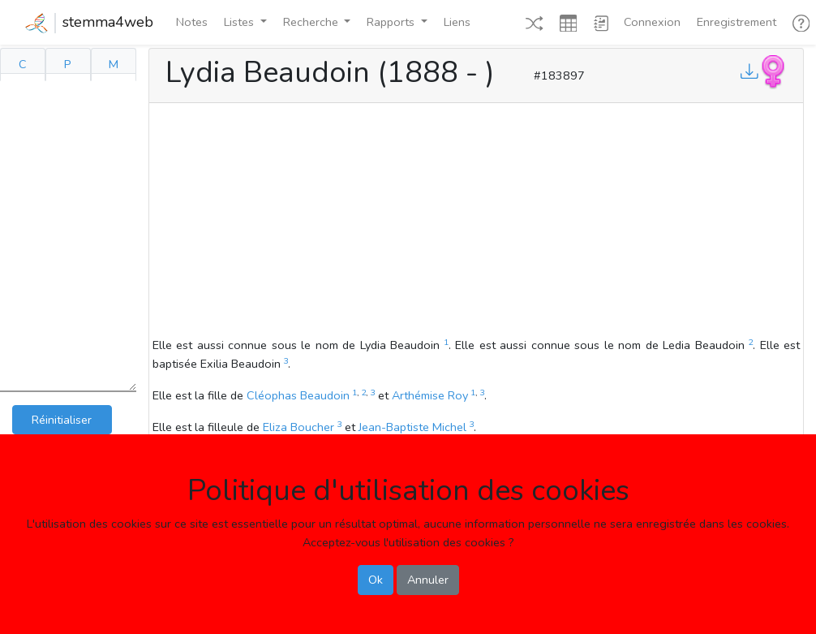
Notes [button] (192, 22)
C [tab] (23, 64)
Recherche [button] (312, 22)
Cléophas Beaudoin (298, 395)
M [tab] (113, 64)
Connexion (652, 22)
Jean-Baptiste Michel (412, 427)
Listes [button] (240, 22)
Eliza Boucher (298, 427)
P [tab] (67, 64)
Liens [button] (457, 22)
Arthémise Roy (430, 395)
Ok (375, 579)
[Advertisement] (476, 222)
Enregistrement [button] (736, 22)
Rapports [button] (392, 22)
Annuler (428, 579)
